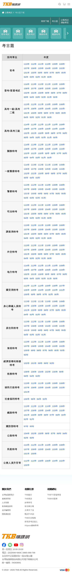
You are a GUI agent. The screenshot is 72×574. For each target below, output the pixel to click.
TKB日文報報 (30, 518)
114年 (27, 84)
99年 (40, 73)
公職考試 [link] (7, 12)
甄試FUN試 (29, 514)
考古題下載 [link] (20, 12)
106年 (34, 68)
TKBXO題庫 (52, 499)
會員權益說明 (7, 506)
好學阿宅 (28, 503)
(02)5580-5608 (14, 552)
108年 (62, 64)
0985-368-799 (29, 552)
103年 (55, 68)
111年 (41, 64)
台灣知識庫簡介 (8, 495)
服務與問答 (6, 499)
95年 (63, 73)
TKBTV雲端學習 (54, 495)
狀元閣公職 (29, 506)
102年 (62, 68)
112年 (34, 64)
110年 (48, 64)
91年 (43, 77)
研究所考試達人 (31, 522)
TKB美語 (28, 499)
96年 (58, 73)
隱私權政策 (6, 514)
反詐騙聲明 (6, 510)
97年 (52, 73)
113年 (27, 64)
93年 (32, 77)
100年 (34, 73)
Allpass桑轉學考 (32, 525)
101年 (27, 73)
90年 (49, 77)
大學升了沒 (29, 510)
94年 (26, 77)
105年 (41, 68)
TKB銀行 (28, 495)
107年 (27, 68)
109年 (55, 64)
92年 (38, 77)
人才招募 (5, 503)
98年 (46, 73)
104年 (48, 68)
